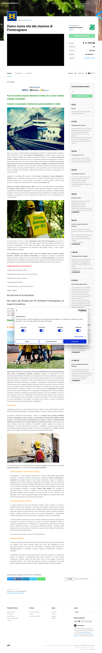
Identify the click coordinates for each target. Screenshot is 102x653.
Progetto (9, 73)
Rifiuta (27, 341)
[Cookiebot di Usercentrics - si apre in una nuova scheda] (79, 310)
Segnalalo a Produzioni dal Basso (15, 593)
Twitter (53, 614)
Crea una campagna (85, 3)
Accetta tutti (74, 341)
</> (94, 73)
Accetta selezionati (51, 341)
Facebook (54, 612)
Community (54, 3)
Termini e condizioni (74, 645)
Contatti (71, 29)
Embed (69, 579)
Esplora (46, 3)
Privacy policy (91, 645)
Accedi (96, 3)
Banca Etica (28, 20)
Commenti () (18, 73)
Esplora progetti (11, 612)
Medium (54, 618)
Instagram (54, 616)
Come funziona (64, 3)
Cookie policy (83, 645)
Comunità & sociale (89, 58)
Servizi (73, 3)
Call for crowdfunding (12, 618)
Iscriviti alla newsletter (35, 616)
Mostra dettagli (78, 336)
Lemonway (83, 632)
